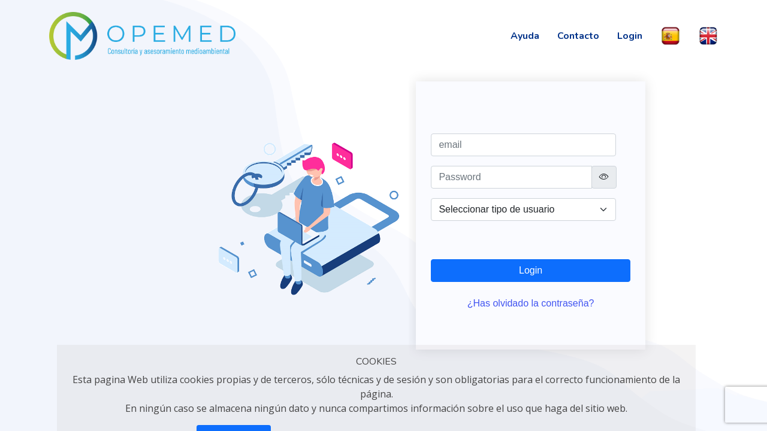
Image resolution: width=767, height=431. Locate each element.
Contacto (578, 36)
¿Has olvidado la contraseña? (530, 303)
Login (629, 36)
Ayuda (525, 36)
